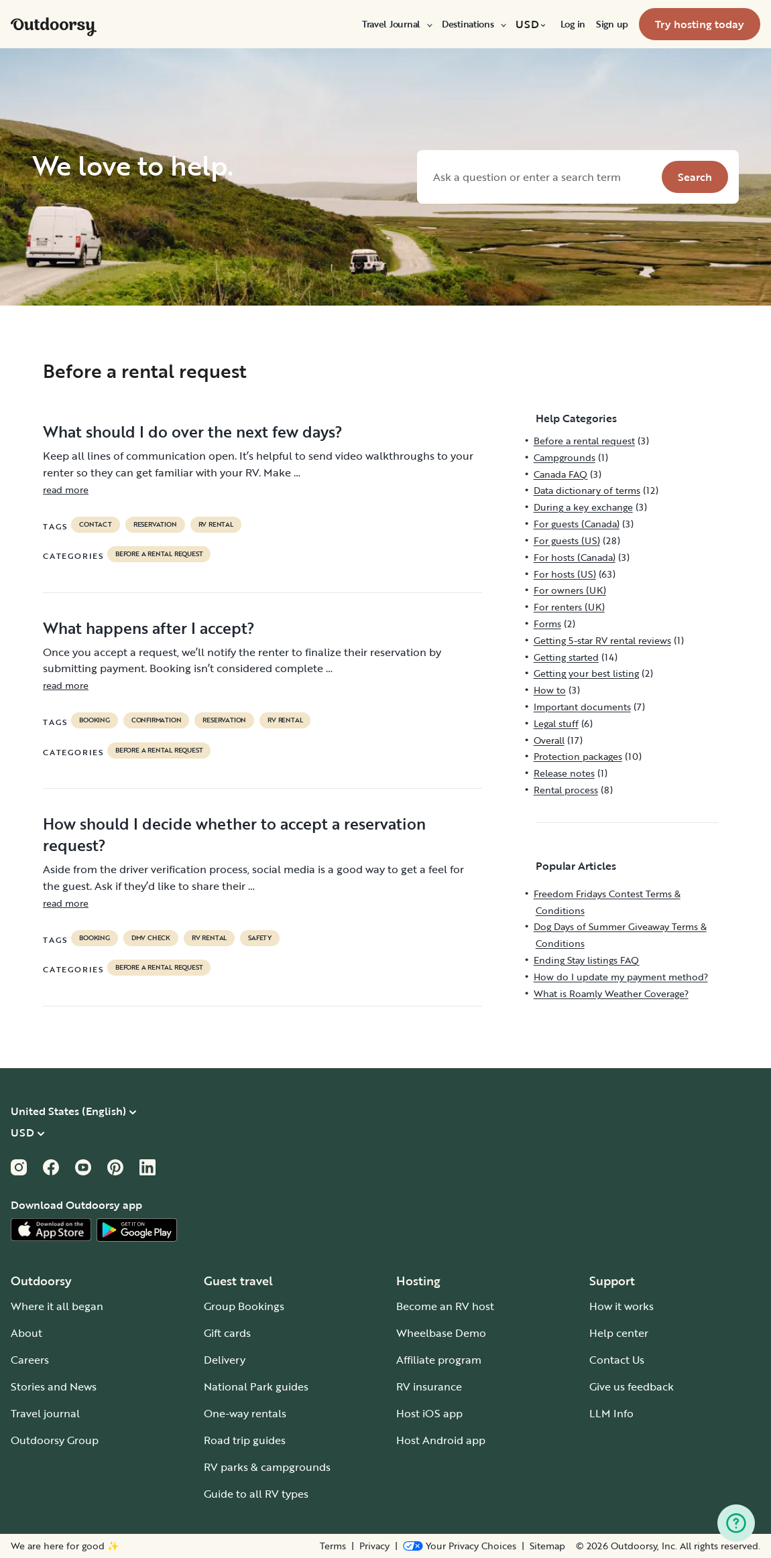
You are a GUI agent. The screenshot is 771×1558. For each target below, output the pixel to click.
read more (65, 489)
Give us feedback (631, 1386)
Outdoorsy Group (55, 1440)
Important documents (582, 707)
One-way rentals (245, 1413)
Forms (547, 623)
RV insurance (429, 1386)
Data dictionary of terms (587, 490)
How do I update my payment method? (621, 977)
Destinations (473, 24)
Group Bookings (244, 1306)
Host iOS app (429, 1413)
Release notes (564, 773)
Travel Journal (396, 24)
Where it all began (57, 1306)
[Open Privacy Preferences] (459, 1546)
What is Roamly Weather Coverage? (611, 993)
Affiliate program (438, 1360)
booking (94, 720)
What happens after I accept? (149, 627)
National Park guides (256, 1386)
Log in (572, 24)
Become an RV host (445, 1306)
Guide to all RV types (256, 1494)
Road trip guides (245, 1440)
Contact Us (616, 1360)
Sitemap (547, 1546)
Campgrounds (564, 457)
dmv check (150, 938)
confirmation (156, 720)
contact (95, 525)
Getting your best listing (586, 673)
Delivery (224, 1360)
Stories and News (54, 1386)
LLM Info (611, 1413)
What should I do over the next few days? (193, 431)
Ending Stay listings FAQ (586, 960)
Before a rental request (158, 554)
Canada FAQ (560, 474)
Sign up (612, 24)
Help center (618, 1333)
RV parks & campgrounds (267, 1467)
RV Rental (215, 525)
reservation (155, 525)
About (26, 1333)
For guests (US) (567, 540)
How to (550, 690)
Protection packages (578, 756)
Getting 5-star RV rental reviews (602, 640)
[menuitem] (396, 24)
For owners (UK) (570, 590)
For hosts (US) (565, 574)
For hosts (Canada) (574, 557)
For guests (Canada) (576, 524)
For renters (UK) (569, 607)
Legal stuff (556, 723)
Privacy (374, 1546)
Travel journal (45, 1413)
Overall (549, 740)
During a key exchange (583, 507)
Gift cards (227, 1333)
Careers (30, 1360)
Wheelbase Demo (441, 1333)
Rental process (566, 790)
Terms (333, 1546)
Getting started (566, 657)
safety (260, 938)
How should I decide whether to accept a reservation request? (234, 834)
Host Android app (440, 1440)
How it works (621, 1306)
